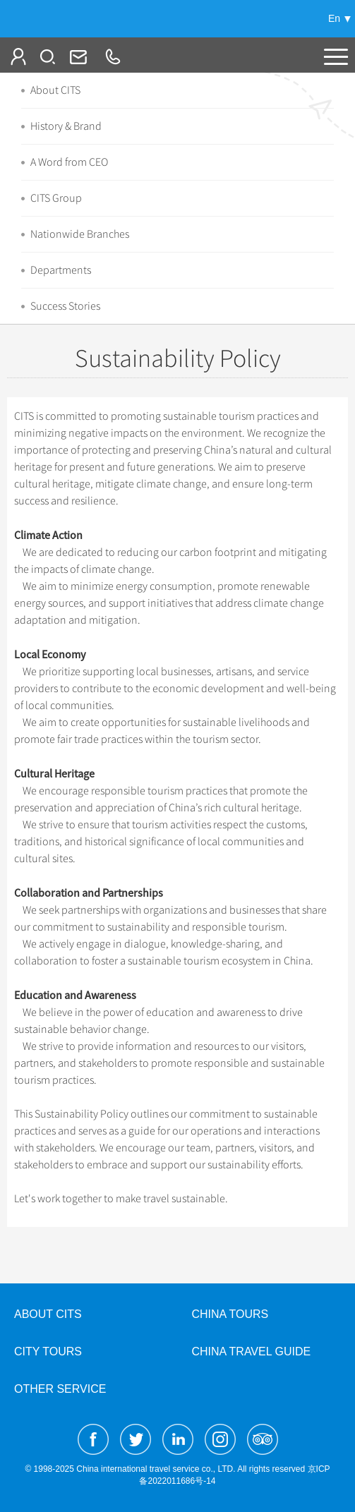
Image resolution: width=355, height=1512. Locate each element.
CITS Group (56, 198)
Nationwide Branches (79, 234)
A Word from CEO (69, 162)
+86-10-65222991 (112, 56)
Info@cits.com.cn (77, 56)
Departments (60, 270)
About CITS (55, 90)
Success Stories (65, 306)
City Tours (48, 1351)
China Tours (230, 1314)
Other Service (60, 1389)
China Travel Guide (251, 1351)
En (334, 18)
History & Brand (66, 126)
